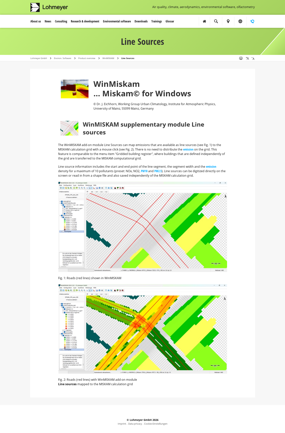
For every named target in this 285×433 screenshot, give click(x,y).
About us (35, 21)
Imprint (122, 423)
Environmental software (117, 21)
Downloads (141, 21)
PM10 (144, 171)
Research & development (85, 21)
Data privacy (135, 423)
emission (188, 149)
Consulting (61, 21)
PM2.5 (158, 171)
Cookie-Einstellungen (155, 423)
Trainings (156, 21)
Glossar (170, 21)
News (48, 21)
